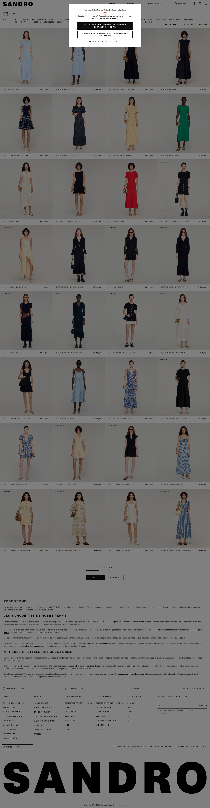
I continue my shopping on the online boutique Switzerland (105, 35)
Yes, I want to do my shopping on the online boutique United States (105, 26)
